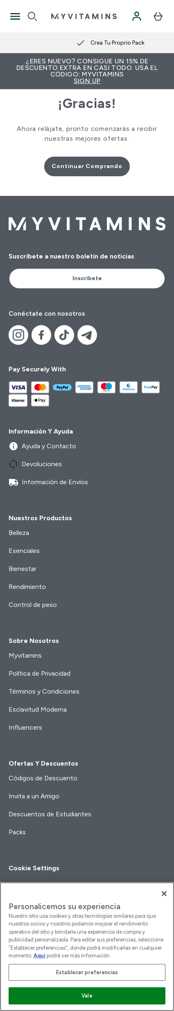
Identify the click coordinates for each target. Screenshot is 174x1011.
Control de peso (33, 605)
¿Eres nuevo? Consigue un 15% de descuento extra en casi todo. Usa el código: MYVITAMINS (87, 71)
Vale (87, 996)
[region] (87, 946)
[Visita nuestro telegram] (87, 335)
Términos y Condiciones (44, 691)
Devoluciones (35, 464)
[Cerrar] (164, 894)
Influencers (25, 727)
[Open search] (32, 16)
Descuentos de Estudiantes (50, 814)
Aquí (39, 956)
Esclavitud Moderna (38, 709)
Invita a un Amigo (34, 796)
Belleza (19, 533)
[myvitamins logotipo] (84, 16)
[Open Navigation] (15, 16)
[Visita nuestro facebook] (41, 335)
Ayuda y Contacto (42, 446)
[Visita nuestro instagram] (18, 335)
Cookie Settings (34, 868)
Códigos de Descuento (43, 778)
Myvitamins (25, 655)
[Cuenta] (136, 16)
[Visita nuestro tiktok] (64, 335)
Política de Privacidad (39, 673)
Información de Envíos (48, 482)
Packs (17, 832)
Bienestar (22, 569)
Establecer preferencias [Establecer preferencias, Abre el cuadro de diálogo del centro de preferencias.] (87, 972)
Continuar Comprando (87, 166)
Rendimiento (27, 587)
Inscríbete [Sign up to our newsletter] (87, 278)
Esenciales (24, 551)
